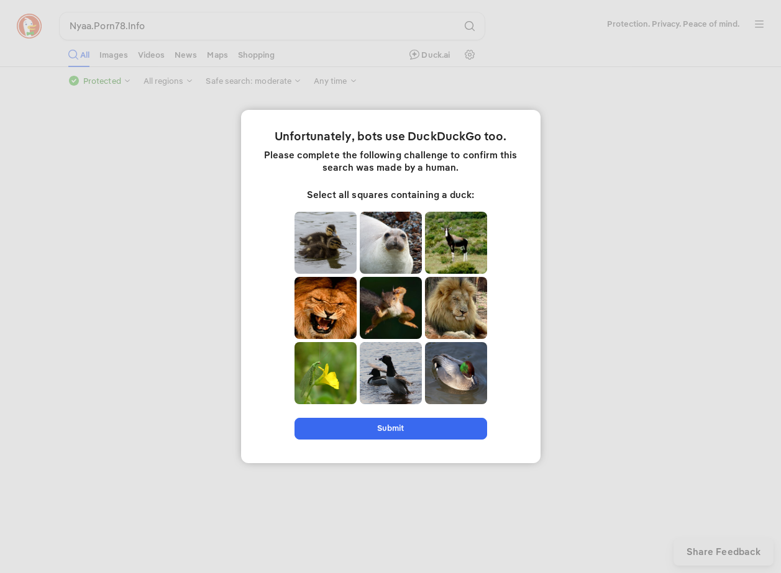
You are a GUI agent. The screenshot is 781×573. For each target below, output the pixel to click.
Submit (390, 428)
